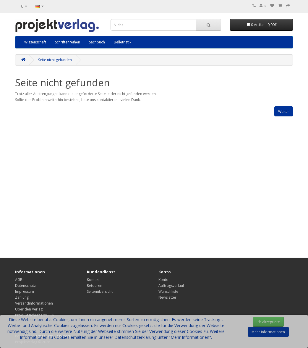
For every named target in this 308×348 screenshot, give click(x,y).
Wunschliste (168, 291)
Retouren (94, 285)
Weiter (283, 111)
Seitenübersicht (100, 291)
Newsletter (167, 297)
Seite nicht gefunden (55, 59)
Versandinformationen (34, 303)
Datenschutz (25, 285)
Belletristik (122, 42)
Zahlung (22, 297)
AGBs (19, 279)
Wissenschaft (35, 42)
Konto (163, 279)
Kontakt (93, 279)
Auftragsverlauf (171, 285)
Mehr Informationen (268, 331)
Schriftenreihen (67, 42)
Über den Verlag (29, 309)
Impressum (24, 291)
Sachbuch (97, 42)
